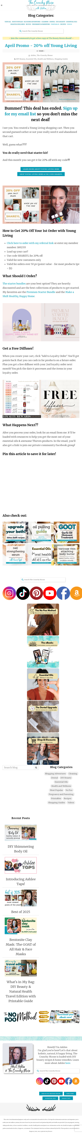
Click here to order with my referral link (30, 243)
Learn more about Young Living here (41, 169)
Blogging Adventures (55, 773)
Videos (71, 802)
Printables (56, 798)
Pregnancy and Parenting (61, 794)
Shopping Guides (61, 59)
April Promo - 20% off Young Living (41, 45)
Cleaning (73, 773)
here (67, 1063)
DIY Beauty (20, 59)
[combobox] (41, 31)
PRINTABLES (55, 24)
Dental (54, 778)
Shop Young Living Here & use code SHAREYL (41, 174)
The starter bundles (14, 283)
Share (41, 51)
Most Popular (56, 790)
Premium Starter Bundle (41, 292)
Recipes (67, 798)
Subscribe (70, 1093)
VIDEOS (69, 24)
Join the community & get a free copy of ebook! (41, 38)
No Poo (69, 790)
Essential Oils (31, 59)
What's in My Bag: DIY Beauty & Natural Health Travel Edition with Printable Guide (21, 991)
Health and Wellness (45, 59)
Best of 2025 (20, 912)
